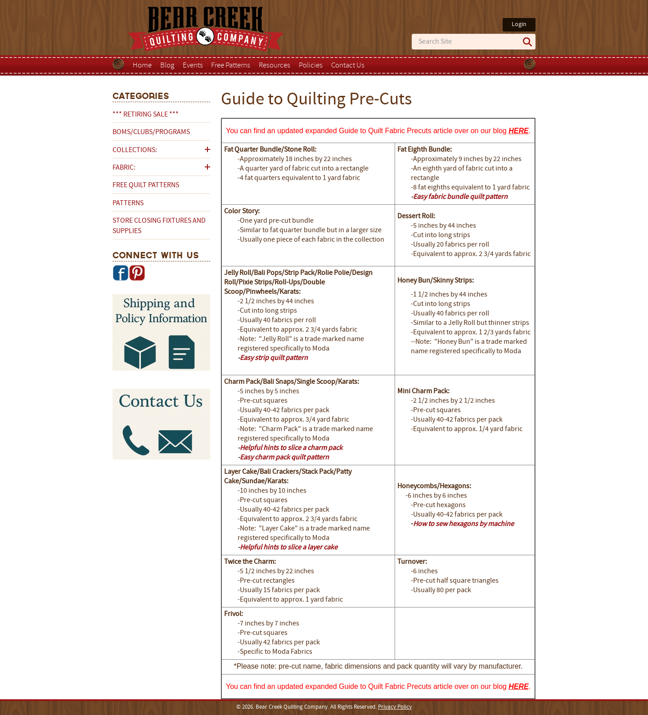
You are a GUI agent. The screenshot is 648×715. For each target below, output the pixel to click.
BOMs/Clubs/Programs (151, 132)
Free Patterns (230, 66)
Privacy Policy (395, 707)
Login (519, 24)
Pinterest (137, 273)
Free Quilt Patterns (145, 185)
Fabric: (123, 167)
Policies (311, 66)
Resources (274, 66)
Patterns (128, 203)
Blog (167, 66)
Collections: (134, 150)
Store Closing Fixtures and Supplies (159, 225)
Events (193, 66)
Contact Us (347, 66)
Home (142, 66)
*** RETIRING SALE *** (145, 114)
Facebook (120, 273)
